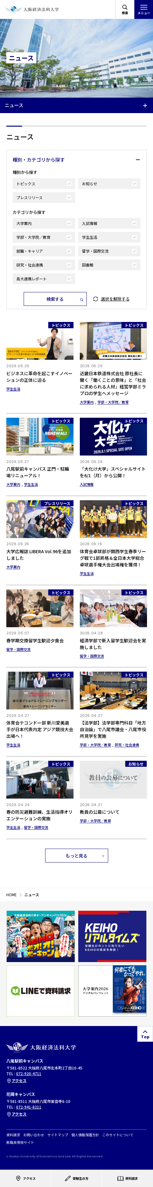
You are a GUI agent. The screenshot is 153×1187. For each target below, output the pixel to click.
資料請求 (13, 1135)
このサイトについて (117, 1135)
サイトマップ (57, 1135)
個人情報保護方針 (85, 1135)
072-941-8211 (28, 1107)
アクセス (16, 1080)
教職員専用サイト (20, 1142)
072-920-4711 (28, 1073)
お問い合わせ (33, 1135)
